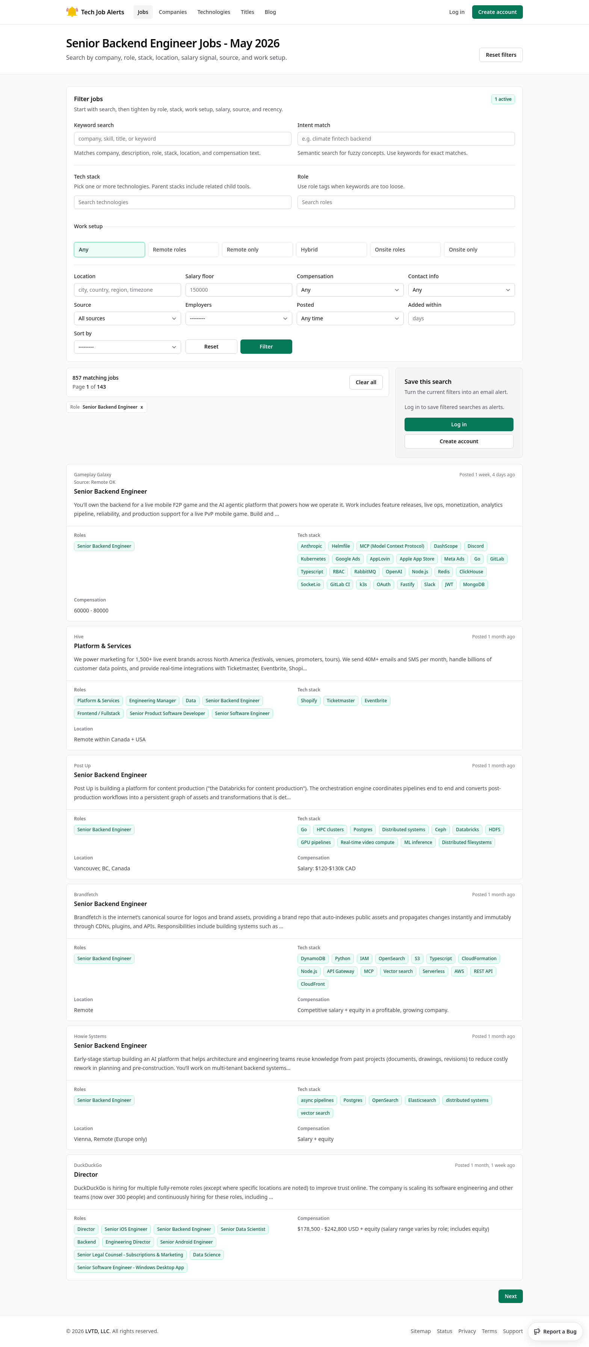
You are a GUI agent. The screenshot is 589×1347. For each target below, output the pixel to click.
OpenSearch (392, 958)
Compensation (315, 276)
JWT (449, 584)
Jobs (143, 11)
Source (82, 304)
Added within (425, 304)
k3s (363, 584)
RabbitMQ (365, 571)
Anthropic (311, 546)
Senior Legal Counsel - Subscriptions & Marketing (130, 1255)
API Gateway (340, 971)
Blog (270, 11)
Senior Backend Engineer (104, 546)
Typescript (312, 571)
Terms (489, 1331)
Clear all (366, 382)
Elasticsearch (422, 1100)
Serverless (434, 971)
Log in (457, 11)
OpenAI (394, 571)
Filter (266, 346)
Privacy (467, 1331)
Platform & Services (98, 700)
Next (510, 1296)
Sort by (83, 333)
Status (444, 1331)
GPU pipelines (316, 842)
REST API (483, 971)
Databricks (467, 829)
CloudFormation (479, 958)
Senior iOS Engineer (126, 1229)
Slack (429, 584)
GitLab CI (340, 584)
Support (513, 1331)
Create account (497, 11)
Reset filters (501, 54)
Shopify (309, 700)
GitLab (497, 559)
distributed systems (467, 1100)
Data (191, 700)
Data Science (206, 1255)
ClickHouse (471, 571)
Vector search (398, 971)
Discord (476, 546)
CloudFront (313, 984)
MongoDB (474, 584)
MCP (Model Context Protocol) (392, 546)
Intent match (314, 125)
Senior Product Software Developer (167, 713)
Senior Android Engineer (186, 1242)
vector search (315, 1113)
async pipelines (317, 1100)
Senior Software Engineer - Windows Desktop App (130, 1267)
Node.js (420, 571)
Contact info (423, 276)
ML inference (418, 842)
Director (86, 1229)
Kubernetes (313, 559)
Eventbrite (376, 700)
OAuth (384, 584)
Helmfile (341, 546)
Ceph (440, 829)
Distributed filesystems (467, 842)
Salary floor (200, 276)
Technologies (214, 11)
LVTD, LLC (97, 1331)
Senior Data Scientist (243, 1229)
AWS (459, 971)
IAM (364, 958)
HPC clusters (330, 829)
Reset (211, 346)
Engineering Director (128, 1242)
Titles (247, 11)
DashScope (446, 546)
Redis (444, 571)
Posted (305, 304)
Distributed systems (403, 829)
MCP (369, 971)
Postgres (362, 829)
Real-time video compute (367, 842)
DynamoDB (313, 958)
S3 (417, 958)
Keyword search (94, 125)
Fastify (407, 584)
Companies (173, 11)
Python (342, 958)
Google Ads (347, 559)
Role (303, 176)
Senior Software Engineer (242, 713)
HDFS (494, 829)
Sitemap (421, 1331)
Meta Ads (454, 559)
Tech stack (87, 176)
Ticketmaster (341, 700)
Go (477, 559)
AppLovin (380, 559)
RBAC (338, 571)
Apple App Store (417, 559)
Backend (86, 1242)
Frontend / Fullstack (98, 713)
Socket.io (310, 584)
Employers (199, 304)
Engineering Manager (152, 700)
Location (84, 276)
